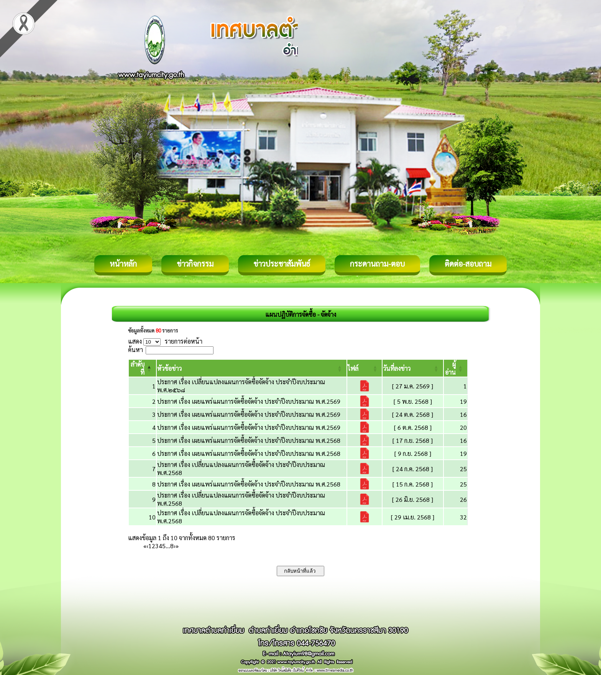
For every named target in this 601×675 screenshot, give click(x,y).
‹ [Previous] (147, 546)
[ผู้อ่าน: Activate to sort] (456, 368)
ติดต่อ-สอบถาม (468, 264)
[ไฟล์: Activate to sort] (364, 368)
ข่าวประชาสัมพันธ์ (281, 264)
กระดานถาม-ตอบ (377, 264)
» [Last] (177, 546)
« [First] (144, 546)
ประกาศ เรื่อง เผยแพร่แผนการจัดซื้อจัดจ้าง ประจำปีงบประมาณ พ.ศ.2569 (248, 401)
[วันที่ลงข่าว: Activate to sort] (413, 368)
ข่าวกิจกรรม (195, 264)
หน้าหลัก (123, 264)
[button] (169, 368)
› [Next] (175, 546)
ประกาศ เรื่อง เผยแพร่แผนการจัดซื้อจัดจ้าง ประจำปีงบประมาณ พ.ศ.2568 (248, 440)
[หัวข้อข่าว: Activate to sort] (251, 368)
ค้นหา (135, 350)
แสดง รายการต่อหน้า (165, 341)
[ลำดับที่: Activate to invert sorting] (142, 368)
